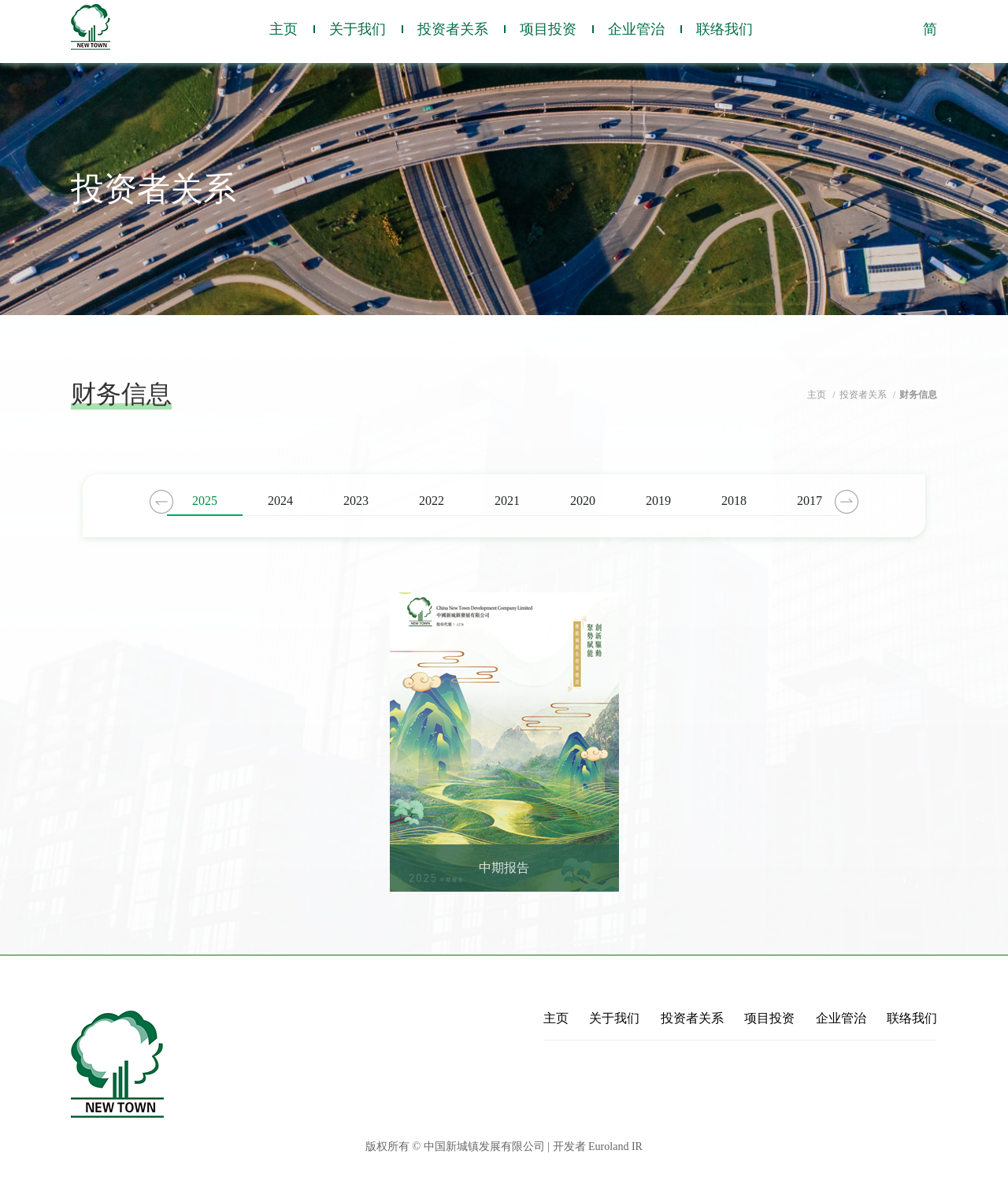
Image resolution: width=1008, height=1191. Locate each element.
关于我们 (357, 29)
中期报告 (504, 868)
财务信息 (918, 394)
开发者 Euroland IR (598, 1146)
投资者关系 (452, 29)
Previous (161, 502)
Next (846, 502)
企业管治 (636, 29)
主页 (283, 29)
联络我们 (724, 29)
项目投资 (548, 29)
